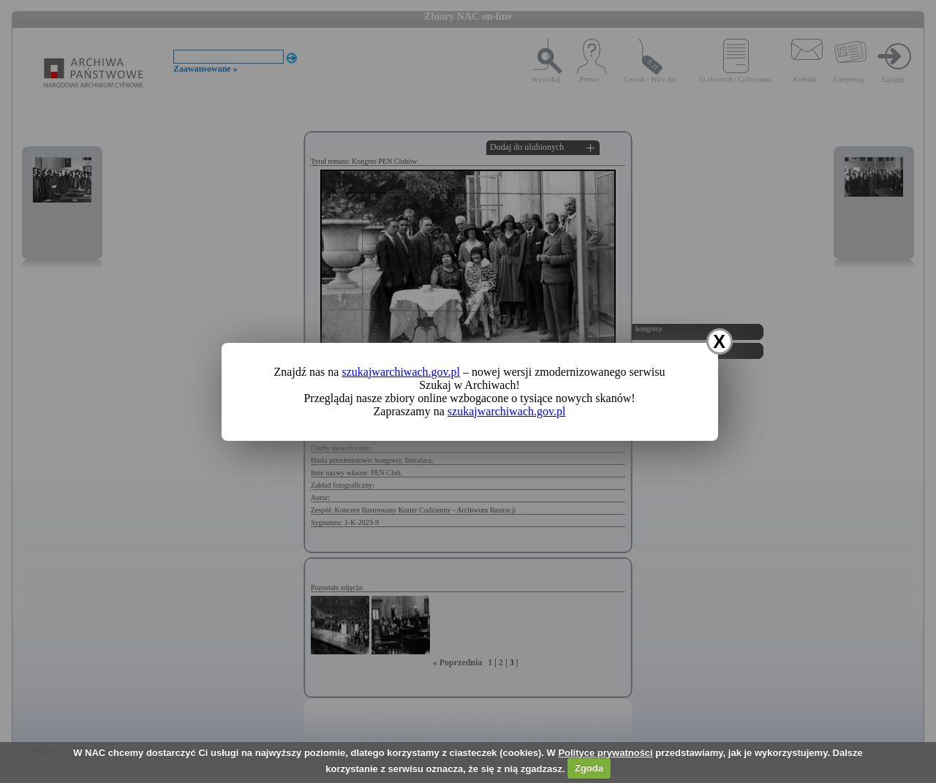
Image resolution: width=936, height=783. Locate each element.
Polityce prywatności (605, 752)
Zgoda (589, 768)
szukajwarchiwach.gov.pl (400, 372)
